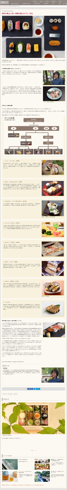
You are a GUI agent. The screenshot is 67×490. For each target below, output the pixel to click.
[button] (30, 450)
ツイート (37, 388)
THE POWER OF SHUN (26, 3)
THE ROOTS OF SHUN (14, 3)
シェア (30, 388)
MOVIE (53, 3)
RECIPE (60, 3)
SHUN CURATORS (37, 3)
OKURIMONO (46, 3)
